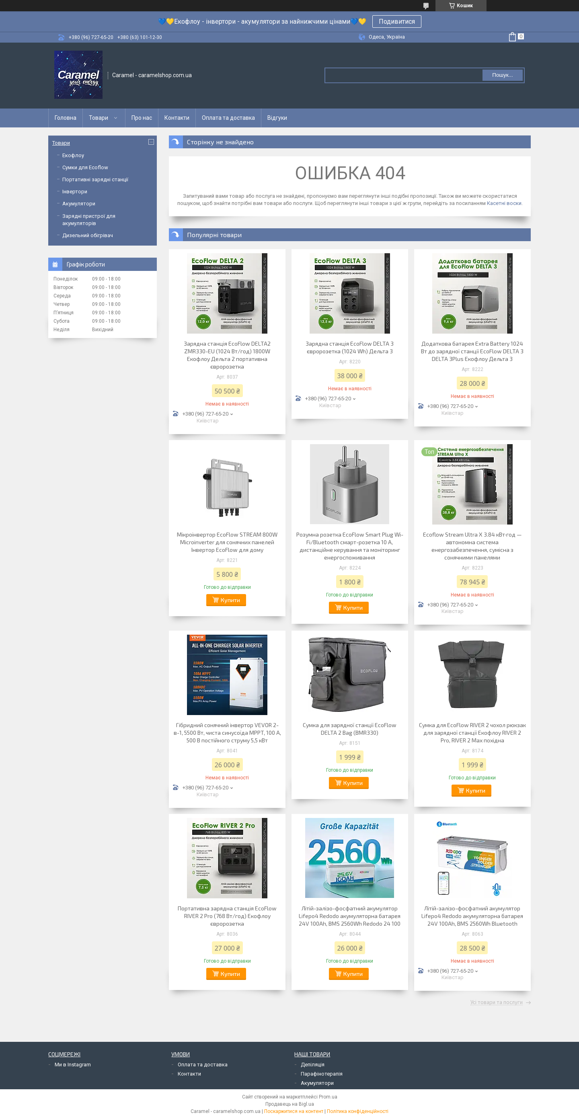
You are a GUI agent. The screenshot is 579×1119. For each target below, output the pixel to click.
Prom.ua (328, 1097)
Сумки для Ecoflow (85, 167)
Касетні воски (504, 203)
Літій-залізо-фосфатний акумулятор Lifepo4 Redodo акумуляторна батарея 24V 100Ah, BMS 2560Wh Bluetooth (472, 916)
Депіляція (312, 1065)
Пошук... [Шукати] (502, 75)
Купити (230, 599)
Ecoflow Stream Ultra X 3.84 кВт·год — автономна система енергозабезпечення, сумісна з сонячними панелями (472, 546)
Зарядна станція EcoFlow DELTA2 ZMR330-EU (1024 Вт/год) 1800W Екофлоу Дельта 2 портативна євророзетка (227, 355)
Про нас (141, 118)
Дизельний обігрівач (87, 235)
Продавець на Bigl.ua (289, 1104)
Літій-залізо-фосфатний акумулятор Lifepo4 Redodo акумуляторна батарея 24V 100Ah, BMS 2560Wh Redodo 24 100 (349, 916)
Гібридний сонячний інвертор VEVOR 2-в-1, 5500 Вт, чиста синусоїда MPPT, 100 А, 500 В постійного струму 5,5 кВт (227, 732)
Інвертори (74, 192)
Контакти (176, 118)
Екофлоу (73, 155)
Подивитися (397, 21)
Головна (65, 118)
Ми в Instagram (73, 1065)
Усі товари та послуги (496, 1002)
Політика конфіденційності (357, 1111)
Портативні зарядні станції (95, 179)
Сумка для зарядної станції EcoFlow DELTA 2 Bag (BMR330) (349, 728)
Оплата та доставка (228, 118)
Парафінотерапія (322, 1074)
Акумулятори (78, 204)
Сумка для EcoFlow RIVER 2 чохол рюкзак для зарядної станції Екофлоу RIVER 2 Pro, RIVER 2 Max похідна (472, 732)
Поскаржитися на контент (293, 1111)
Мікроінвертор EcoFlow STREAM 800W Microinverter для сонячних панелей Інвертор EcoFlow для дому (227, 542)
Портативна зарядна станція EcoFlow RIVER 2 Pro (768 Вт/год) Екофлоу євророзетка (227, 916)
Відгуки (277, 118)
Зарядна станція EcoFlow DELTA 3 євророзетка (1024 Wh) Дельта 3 (350, 347)
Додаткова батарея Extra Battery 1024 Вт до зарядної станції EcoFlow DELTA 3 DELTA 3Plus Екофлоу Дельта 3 (472, 351)
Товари (98, 118)
